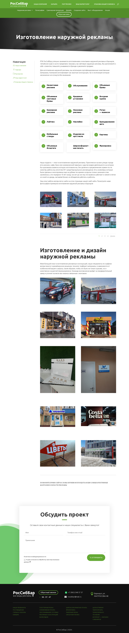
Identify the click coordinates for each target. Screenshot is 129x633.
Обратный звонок (48, 592)
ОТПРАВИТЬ (97, 557)
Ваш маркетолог (82, 4)
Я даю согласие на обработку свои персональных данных (41, 561)
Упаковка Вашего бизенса (24, 82)
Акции (107, 10)
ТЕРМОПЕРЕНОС (98, 612)
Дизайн (68, 10)
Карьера (53, 4)
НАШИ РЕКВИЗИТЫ (19, 607)
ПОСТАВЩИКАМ (18, 610)
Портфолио (65, 4)
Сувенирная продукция (55, 10)
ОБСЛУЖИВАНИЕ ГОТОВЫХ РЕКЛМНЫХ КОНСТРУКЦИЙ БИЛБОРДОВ (48, 615)
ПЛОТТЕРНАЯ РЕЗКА (46, 607)
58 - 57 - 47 (46, 597)
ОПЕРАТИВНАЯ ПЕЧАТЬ (47, 610)
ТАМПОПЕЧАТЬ (98, 610)
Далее (112, 236)
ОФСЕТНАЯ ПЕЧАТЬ (72, 614)
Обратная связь (64, 14)
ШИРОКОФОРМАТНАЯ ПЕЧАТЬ (76, 607)
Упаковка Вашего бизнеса (103, 4)
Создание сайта (79, 10)
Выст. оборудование (95, 10)
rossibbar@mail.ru (74, 597)
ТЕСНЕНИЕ (96, 614)
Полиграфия (39, 10)
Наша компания (39, 4)
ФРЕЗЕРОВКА (70, 610)
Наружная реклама (24, 10)
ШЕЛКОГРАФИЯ (98, 607)
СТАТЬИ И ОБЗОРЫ (19, 612)
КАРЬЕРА (16, 614)
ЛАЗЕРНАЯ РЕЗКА (72, 612)
